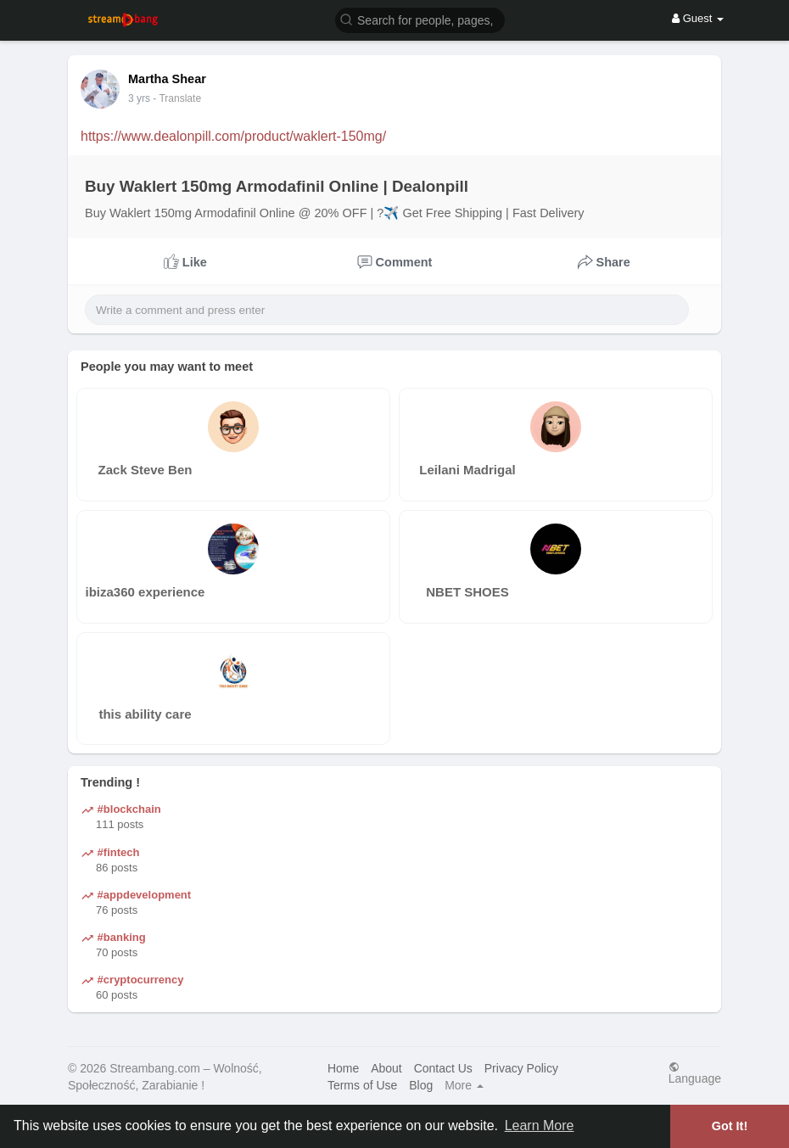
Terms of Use (362, 1085)
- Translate (177, 98)
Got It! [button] (729, 1126)
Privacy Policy (521, 1068)
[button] (420, 19)
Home (343, 1068)
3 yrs (139, 98)
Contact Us (443, 1068)
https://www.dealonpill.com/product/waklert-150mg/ (233, 136)
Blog (421, 1085)
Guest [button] (698, 18)
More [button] (464, 1085)
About (386, 1068)
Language (695, 1072)
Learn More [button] (539, 1125)
